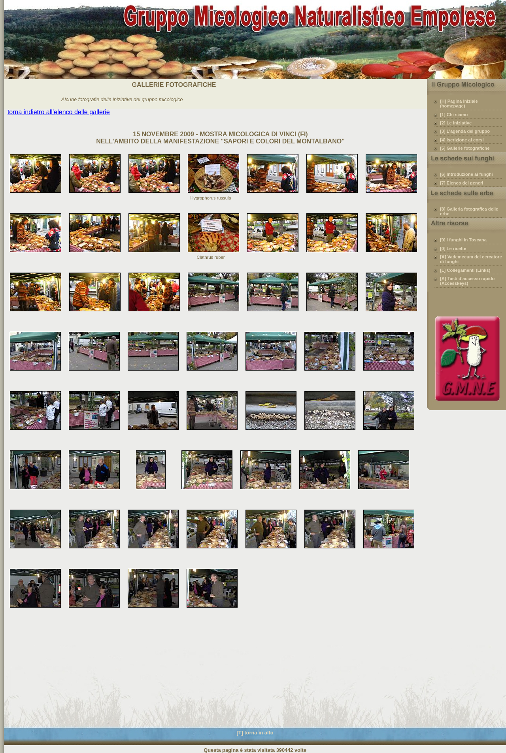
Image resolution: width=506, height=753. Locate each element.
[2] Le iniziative (456, 122)
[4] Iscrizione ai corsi (462, 139)
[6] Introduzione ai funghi (466, 174)
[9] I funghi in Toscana (463, 239)
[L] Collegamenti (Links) (465, 270)
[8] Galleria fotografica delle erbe (469, 211)
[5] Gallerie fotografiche (465, 148)
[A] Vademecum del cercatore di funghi (471, 259)
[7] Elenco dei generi (461, 183)
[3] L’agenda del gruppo (465, 131)
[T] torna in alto (254, 733)
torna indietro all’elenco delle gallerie (59, 112)
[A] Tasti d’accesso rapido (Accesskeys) (467, 281)
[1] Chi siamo (454, 114)
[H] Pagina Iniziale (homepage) (459, 103)
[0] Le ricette (453, 248)
